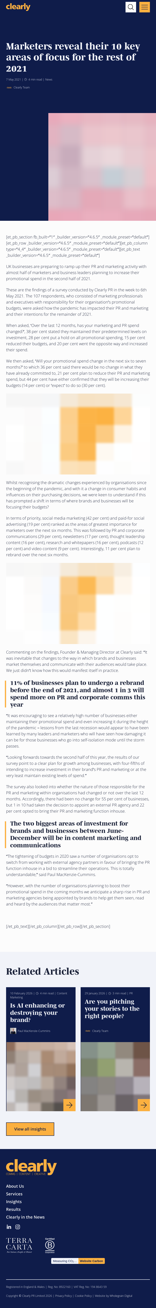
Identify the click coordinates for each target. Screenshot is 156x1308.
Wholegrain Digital (121, 1296)
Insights (14, 1201)
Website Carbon (91, 1261)
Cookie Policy (83, 1296)
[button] (131, 7)
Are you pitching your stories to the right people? (112, 1008)
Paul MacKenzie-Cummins (30, 1031)
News (48, 79)
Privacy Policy (63, 1296)
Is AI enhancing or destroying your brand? (37, 1012)
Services (14, 1194)
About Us (15, 1186)
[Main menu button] (144, 7)
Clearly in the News (25, 1217)
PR (131, 993)
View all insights (30, 1129)
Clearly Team (18, 88)
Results (13, 1209)
